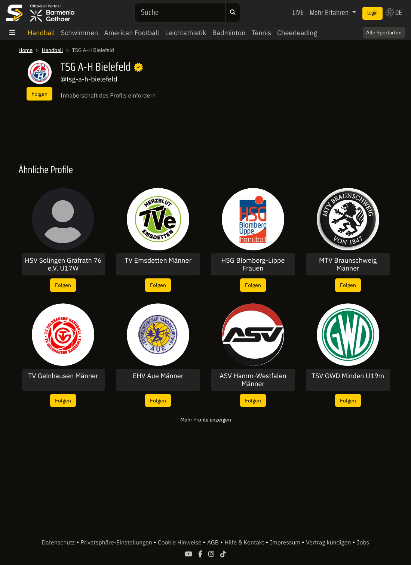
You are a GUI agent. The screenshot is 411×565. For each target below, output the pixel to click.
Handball (41, 32)
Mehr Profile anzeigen (205, 419)
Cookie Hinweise (180, 542)
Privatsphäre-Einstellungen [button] (116, 542)
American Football (131, 32)
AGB (213, 542)
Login (372, 13)
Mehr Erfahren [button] (330, 12)
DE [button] (394, 12)
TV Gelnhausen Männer (63, 376)
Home (26, 50)
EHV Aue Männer (158, 376)
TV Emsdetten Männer (158, 260)
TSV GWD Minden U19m (348, 376)
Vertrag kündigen (329, 542)
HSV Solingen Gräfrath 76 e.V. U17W (63, 264)
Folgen (39, 93)
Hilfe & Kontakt (245, 542)
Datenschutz (59, 542)
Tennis (261, 32)
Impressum (286, 542)
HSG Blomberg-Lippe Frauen (253, 264)
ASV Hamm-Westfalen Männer (253, 380)
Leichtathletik (185, 32)
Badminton (229, 32)
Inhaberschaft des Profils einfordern (108, 95)
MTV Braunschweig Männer (348, 264)
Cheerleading (297, 32)
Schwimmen (79, 32)
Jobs (363, 542)
